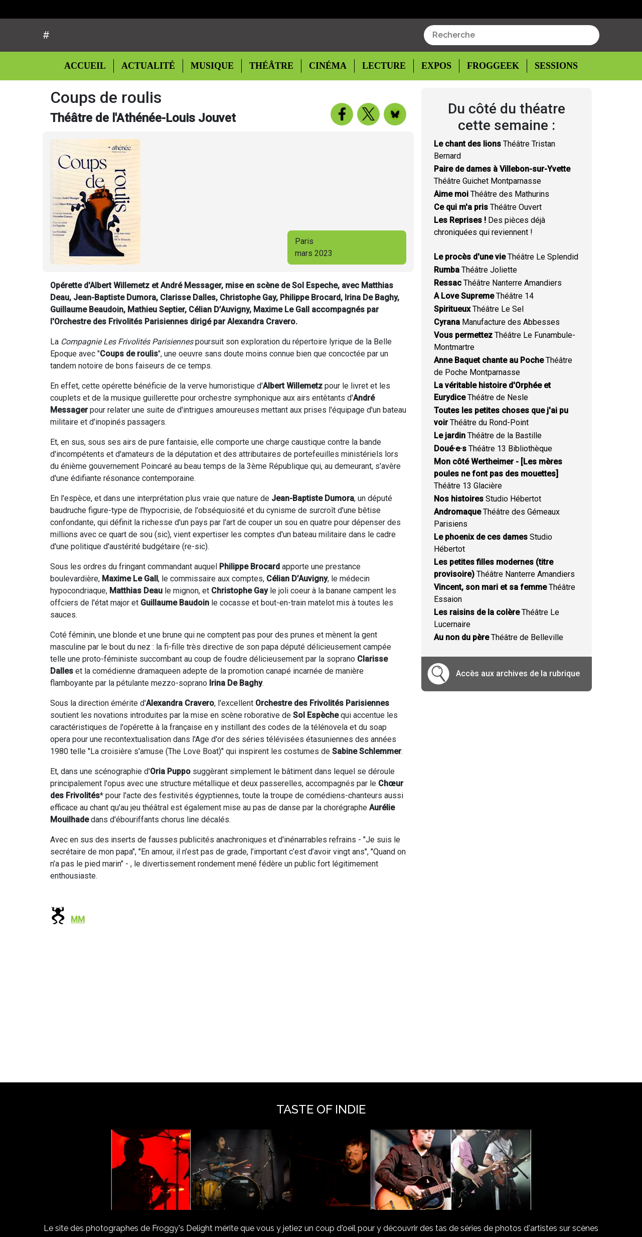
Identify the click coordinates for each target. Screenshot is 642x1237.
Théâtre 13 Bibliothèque (493, 486)
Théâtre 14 (484, 334)
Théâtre (270, 103)
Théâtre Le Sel (479, 347)
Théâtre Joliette (475, 308)
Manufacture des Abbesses (497, 360)
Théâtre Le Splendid (506, 295)
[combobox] (511, 73)
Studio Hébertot (487, 537)
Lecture (379, 103)
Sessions (550, 103)
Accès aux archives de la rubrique (518, 711)
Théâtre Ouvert (488, 245)
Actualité (150, 103)
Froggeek (487, 103)
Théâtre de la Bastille (488, 473)
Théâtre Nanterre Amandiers (498, 321)
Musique (212, 103)
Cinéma (325, 103)
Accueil (92, 103)
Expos (431, 103)
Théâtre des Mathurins (491, 232)
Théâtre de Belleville (498, 675)
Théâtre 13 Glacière (498, 512)
